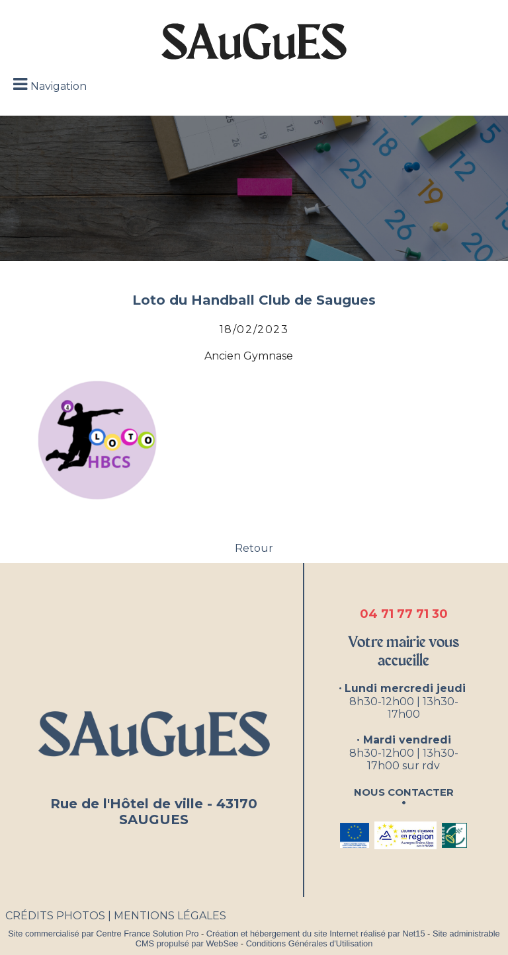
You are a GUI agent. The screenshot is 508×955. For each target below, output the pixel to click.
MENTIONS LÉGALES (170, 915)
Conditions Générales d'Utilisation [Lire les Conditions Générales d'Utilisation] (309, 943)
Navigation (58, 86)
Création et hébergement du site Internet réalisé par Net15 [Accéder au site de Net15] (315, 933)
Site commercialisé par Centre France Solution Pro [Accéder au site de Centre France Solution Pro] (103, 933)
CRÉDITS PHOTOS (55, 915)
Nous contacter (404, 791)
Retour (254, 548)
